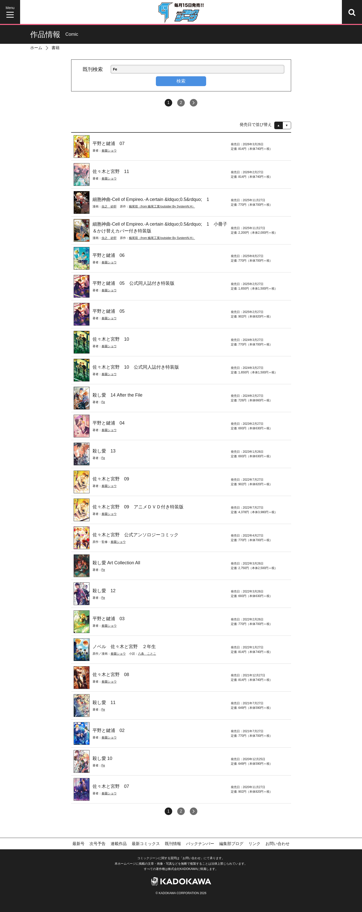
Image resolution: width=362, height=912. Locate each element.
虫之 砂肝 (109, 206)
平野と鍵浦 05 (109, 311)
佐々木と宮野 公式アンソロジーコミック (135, 534)
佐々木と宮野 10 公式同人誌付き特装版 (136, 367)
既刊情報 (173, 843)
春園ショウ (109, 150)
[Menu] (10, 12)
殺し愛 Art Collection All (116, 562)
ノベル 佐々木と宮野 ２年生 (124, 646)
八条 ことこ (147, 653)
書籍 (56, 48)
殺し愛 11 (104, 702)
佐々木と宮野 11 (111, 171)
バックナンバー (200, 843)
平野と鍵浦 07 (109, 143)
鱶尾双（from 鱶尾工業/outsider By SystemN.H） (162, 206)
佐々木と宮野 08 (111, 674)
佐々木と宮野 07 (111, 786)
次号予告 (97, 843)
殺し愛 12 (104, 590)
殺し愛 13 (104, 450)
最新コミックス (146, 843)
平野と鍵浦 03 (109, 618)
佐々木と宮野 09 (111, 478)
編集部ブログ (231, 843)
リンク (254, 843)
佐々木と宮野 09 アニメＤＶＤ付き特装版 (138, 506)
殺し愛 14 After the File (118, 395)
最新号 (78, 843)
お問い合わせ (277, 843)
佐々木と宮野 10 (111, 339)
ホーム (36, 48)
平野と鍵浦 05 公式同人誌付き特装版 (133, 283)
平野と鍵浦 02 (109, 730)
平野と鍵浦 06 (109, 255)
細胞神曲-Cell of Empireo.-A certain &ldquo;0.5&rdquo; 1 (151, 199)
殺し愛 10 (102, 758)
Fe (103, 402)
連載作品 (119, 843)
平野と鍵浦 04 (109, 423)
